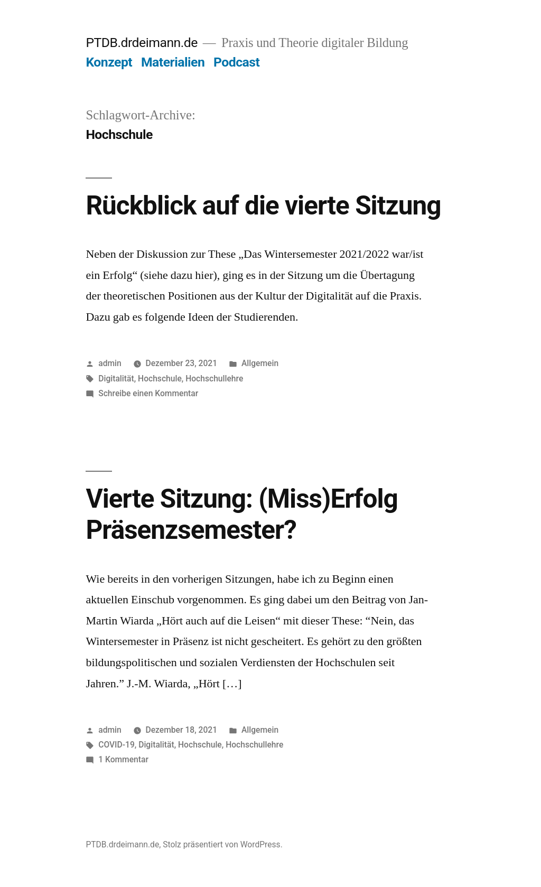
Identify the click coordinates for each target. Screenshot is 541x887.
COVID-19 (116, 745)
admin (110, 363)
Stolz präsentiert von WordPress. (223, 844)
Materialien (172, 62)
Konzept (109, 62)
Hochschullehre (214, 379)
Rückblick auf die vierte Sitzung (263, 205)
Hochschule (160, 379)
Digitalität (116, 379)
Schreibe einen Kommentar (148, 393)
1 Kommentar (123, 759)
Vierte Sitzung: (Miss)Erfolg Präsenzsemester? (242, 514)
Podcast (236, 62)
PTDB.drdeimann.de (141, 42)
